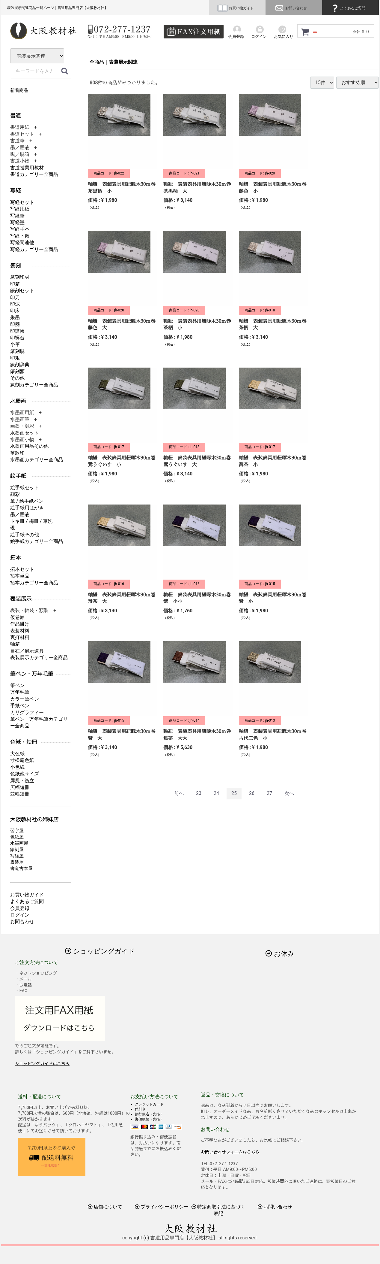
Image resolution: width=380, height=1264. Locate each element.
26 (251, 793)
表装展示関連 (123, 62)
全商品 (97, 62)
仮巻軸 (17, 617)
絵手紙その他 (24, 535)
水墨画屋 (19, 843)
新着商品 (19, 90)
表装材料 (19, 631)
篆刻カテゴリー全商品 (34, 385)
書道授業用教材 (27, 168)
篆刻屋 (17, 849)
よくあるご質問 (348, 8)
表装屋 (17, 862)
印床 (15, 311)
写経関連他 (22, 242)
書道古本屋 (21, 868)
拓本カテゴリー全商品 (34, 583)
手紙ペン (19, 705)
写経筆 (17, 216)
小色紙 (17, 767)
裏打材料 (19, 637)
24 (216, 793)
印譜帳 (17, 331)
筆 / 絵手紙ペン (26, 501)
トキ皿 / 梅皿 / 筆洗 (31, 521)
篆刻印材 (19, 277)
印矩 (15, 358)
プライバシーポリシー (162, 1207)
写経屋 (17, 856)
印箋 (15, 324)
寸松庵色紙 (22, 760)
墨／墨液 (19, 514)
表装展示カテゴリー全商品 (39, 657)
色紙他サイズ (24, 774)
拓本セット (22, 569)
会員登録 (19, 908)
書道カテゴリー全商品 (34, 174)
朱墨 (15, 317)
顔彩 (15, 494)
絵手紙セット (24, 487)
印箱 (15, 284)
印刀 (15, 297)
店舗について (105, 1207)
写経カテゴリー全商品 (34, 249)
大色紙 (17, 753)
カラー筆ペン (24, 699)
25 (234, 793)
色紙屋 (17, 837)
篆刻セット (22, 290)
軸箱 (15, 644)
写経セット (22, 202)
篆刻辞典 (19, 365)
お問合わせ (22, 921)
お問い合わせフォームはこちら (230, 1151)
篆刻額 (17, 371)
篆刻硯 (17, 351)
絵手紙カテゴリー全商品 (36, 541)
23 (198, 793)
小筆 (15, 344)
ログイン (19, 915)
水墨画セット (24, 433)
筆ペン (17, 685)
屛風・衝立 (22, 781)
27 (269, 793)
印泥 (15, 304)
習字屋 (17, 830)
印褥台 (17, 338)
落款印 (17, 453)
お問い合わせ (290, 8)
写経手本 (19, 229)
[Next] (289, 793)
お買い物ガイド (235, 8)
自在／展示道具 (27, 651)
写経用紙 (19, 209)
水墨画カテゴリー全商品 (36, 459)
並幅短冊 (19, 794)
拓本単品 (19, 576)
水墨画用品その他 (29, 446)
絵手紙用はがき (27, 508)
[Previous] (179, 793)
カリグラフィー (27, 712)
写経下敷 (19, 236)
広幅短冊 (19, 787)
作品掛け (19, 624)
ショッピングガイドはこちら (42, 1063)
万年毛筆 (19, 692)
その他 (17, 378)
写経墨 (17, 222)
